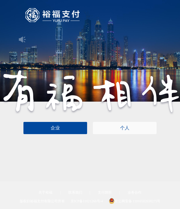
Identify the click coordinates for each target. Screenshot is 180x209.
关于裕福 (45, 192)
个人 (124, 127)
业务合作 (135, 192)
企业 (55, 127)
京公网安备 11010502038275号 (135, 201)
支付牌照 (105, 192)
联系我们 (75, 192)
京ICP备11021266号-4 (87, 201)
